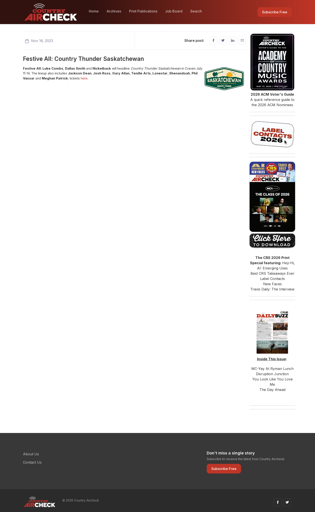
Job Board (173, 11)
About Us (31, 454)
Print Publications (143, 11)
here (84, 78)
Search (196, 11)
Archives (114, 11)
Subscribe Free (274, 12)
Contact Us (32, 462)
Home (94, 11)
